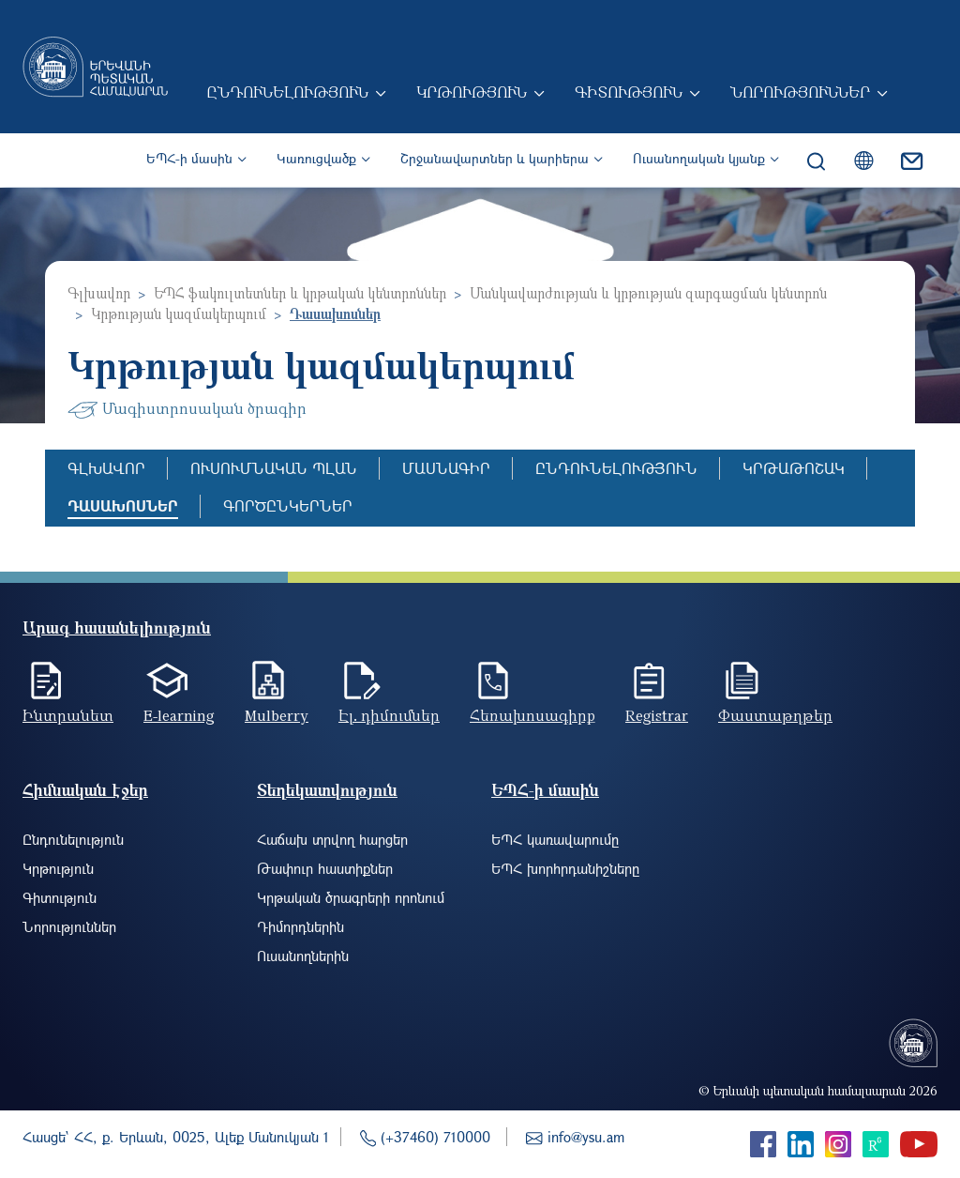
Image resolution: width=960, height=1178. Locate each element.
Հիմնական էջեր (85, 790)
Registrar (656, 715)
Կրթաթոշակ (793, 468)
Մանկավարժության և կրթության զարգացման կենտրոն (648, 292)
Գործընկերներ (287, 505)
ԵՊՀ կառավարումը (555, 839)
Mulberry (276, 715)
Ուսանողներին (303, 955)
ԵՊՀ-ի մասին (189, 160)
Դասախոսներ (123, 505)
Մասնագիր (446, 468)
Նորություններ (802, 94)
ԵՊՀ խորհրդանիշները (565, 868)
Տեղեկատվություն (327, 790)
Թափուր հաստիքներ (325, 868)
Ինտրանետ (67, 715)
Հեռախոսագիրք (532, 715)
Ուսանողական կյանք (699, 160)
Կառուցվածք (316, 160)
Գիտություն (630, 94)
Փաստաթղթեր (775, 715)
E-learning (179, 715)
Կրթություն (473, 94)
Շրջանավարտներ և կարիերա (494, 160)
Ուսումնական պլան (273, 468)
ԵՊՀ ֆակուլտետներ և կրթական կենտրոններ (300, 292)
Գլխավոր (99, 292)
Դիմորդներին (300, 926)
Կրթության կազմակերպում (178, 313)
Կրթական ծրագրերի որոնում (350, 897)
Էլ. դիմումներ (389, 715)
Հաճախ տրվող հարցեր (332, 839)
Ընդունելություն (289, 94)
